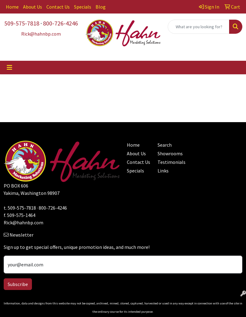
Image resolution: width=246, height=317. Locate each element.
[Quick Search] (198, 27)
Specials (82, 7)
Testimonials (169, 162)
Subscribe (18, 284)
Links (163, 171)
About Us (32, 7)
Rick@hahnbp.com (23, 222)
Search (165, 145)
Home (12, 7)
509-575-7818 (21, 23)
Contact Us (58, 7)
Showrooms (169, 153)
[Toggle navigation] (9, 67)
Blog (101, 7)
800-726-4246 (60, 23)
